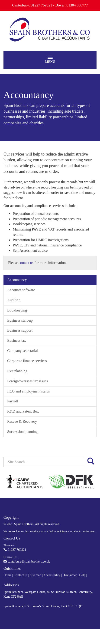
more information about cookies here (74, 531)
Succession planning (22, 432)
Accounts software (21, 290)
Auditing (13, 300)
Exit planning (17, 371)
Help (82, 575)
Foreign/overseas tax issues (27, 381)
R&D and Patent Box (23, 411)
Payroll (12, 401)
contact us (26, 263)
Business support (19, 330)
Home (7, 575)
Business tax (16, 340)
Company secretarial (22, 351)
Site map (35, 575)
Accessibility (51, 575)
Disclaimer (70, 575)
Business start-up (20, 320)
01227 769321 (14, 549)
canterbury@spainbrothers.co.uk (26, 561)
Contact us (21, 575)
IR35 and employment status (28, 391)
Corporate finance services (27, 361)
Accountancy (17, 280)
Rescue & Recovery (22, 421)
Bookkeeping (17, 310)
